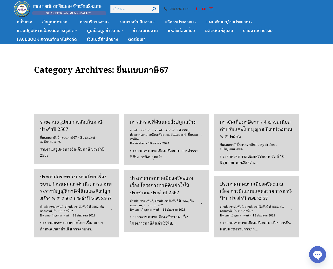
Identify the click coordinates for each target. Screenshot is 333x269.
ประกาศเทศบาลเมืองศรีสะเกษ (149, 134)
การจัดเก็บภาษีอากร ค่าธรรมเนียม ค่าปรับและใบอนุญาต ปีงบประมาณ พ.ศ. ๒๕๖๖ (256, 130)
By (87, 138)
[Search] (134, 9)
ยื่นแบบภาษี (48, 137)
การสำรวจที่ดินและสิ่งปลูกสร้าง (163, 122)
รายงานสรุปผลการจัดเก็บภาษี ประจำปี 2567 (71, 126)
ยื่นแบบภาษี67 (67, 137)
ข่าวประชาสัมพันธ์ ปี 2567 (171, 130)
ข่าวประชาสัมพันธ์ (141, 130)
